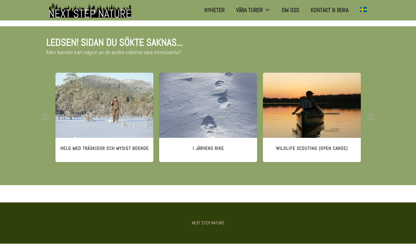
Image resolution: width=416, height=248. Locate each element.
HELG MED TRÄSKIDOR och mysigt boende (104, 148)
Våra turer (256, 10)
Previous (45, 120)
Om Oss (290, 10)
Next (371, 120)
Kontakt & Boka (329, 10)
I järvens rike (208, 148)
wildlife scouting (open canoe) (312, 148)
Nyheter (214, 10)
